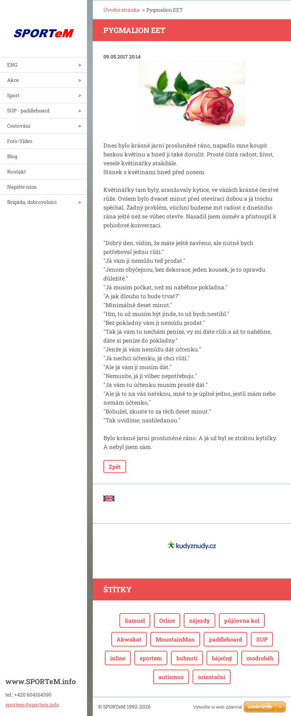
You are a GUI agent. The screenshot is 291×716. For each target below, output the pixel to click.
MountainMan (175, 639)
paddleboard (225, 639)
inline (117, 658)
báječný (222, 658)
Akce (13, 80)
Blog (12, 156)
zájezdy (199, 620)
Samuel (135, 620)
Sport (13, 95)
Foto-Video (19, 141)
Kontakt (16, 171)
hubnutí (187, 658)
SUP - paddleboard (28, 110)
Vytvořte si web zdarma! (217, 707)
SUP (262, 639)
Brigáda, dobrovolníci (31, 202)
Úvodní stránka (121, 9)
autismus (171, 677)
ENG (12, 64)
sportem (151, 658)
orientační (211, 677)
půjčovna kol (241, 620)
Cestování (18, 125)
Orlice (167, 620)
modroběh (260, 658)
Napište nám (22, 186)
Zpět (115, 466)
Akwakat (129, 639)
